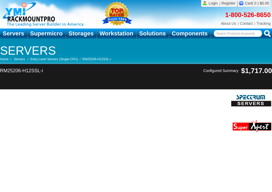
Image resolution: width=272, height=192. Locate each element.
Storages (81, 33)
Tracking (264, 23)
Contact (246, 23)
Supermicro (46, 33)
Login (213, 3)
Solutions (152, 33)
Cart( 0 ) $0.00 (257, 3)
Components (189, 33)
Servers (13, 33)
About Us (228, 23)
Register (228, 3)
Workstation (116, 33)
